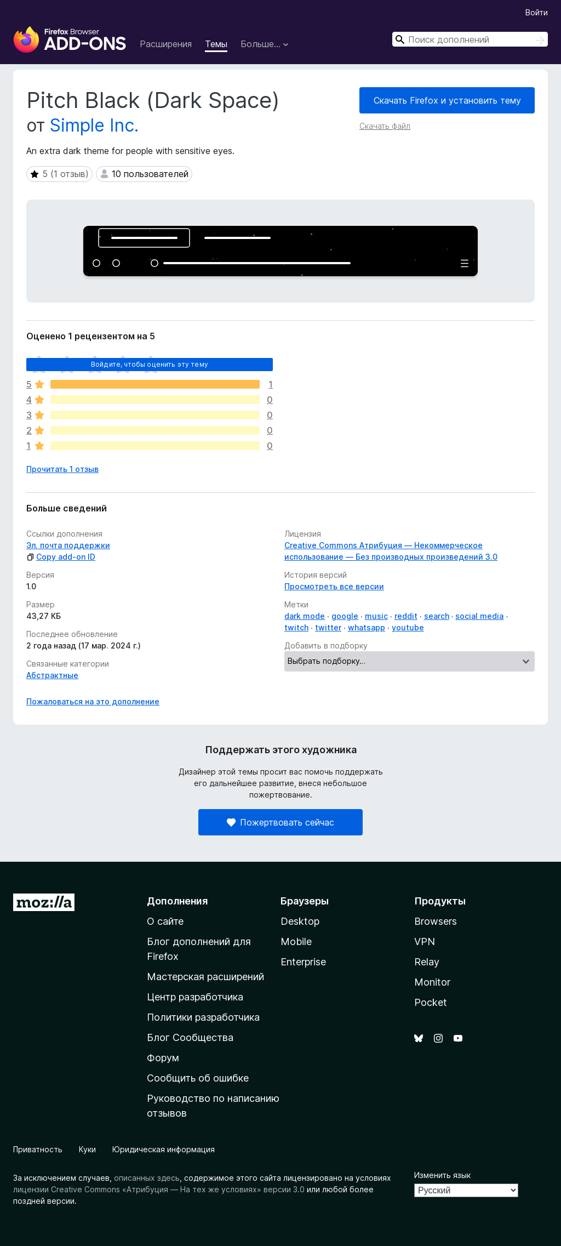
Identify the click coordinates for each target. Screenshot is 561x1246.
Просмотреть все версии (334, 586)
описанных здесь (147, 1177)
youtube (408, 627)
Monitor (432, 982)
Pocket (430, 1002)
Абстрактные (52, 675)
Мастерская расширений (205, 976)
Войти (536, 12)
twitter (328, 627)
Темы (216, 43)
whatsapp (366, 627)
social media (479, 616)
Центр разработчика (195, 997)
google (344, 616)
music (376, 616)
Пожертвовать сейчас (280, 822)
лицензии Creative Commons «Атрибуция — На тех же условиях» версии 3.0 (159, 1189)
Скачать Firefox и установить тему (447, 100)
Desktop (299, 921)
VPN (424, 941)
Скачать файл (384, 125)
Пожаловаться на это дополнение (92, 701)
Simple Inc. (94, 125)
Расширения (166, 43)
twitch (296, 627)
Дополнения (177, 901)
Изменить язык (442, 1175)
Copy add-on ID (60, 556)
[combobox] (470, 39)
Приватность (37, 1149)
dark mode (304, 616)
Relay (426, 962)
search (436, 616)
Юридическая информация (163, 1149)
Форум (163, 1057)
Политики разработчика (203, 1017)
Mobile (296, 941)
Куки (87, 1149)
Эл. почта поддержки (68, 545)
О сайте (165, 921)
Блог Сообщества (190, 1037)
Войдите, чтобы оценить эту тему (149, 364)
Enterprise (303, 962)
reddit (405, 616)
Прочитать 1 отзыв (62, 469)
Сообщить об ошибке (198, 1078)
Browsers (435, 921)
